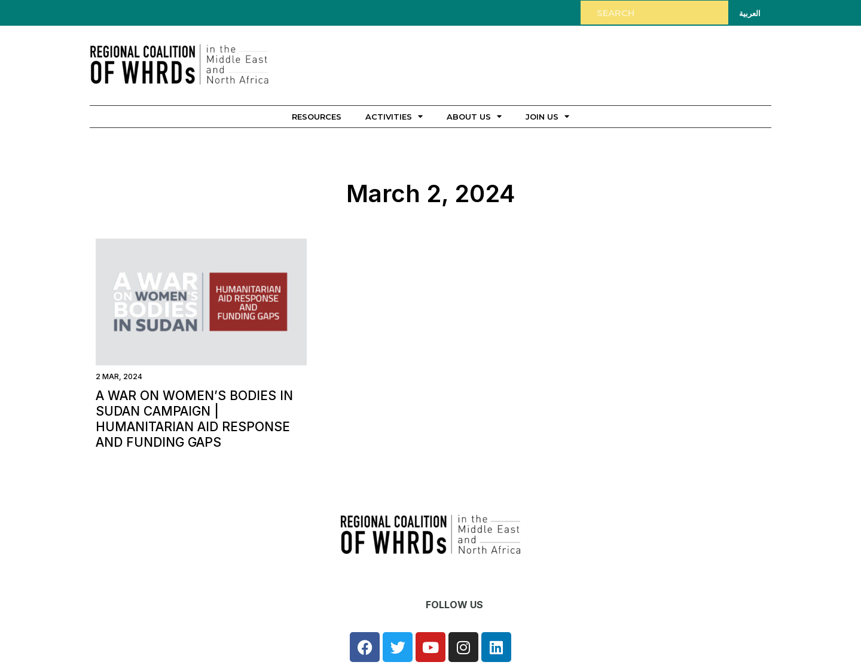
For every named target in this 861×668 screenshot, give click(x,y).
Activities (394, 116)
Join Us (547, 116)
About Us (474, 116)
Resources (316, 116)
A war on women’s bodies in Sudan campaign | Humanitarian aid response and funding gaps (194, 419)
